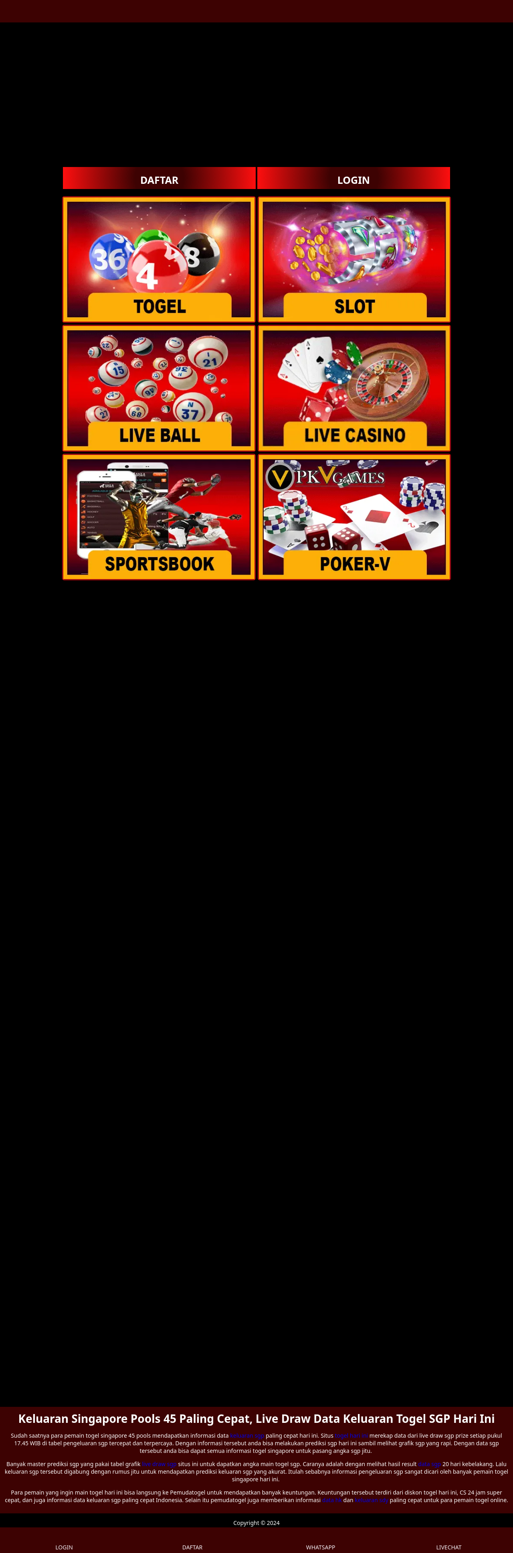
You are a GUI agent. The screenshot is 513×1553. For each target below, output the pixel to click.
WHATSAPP (320, 1540)
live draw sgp (159, 1464)
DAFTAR (159, 180)
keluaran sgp (247, 1435)
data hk (332, 1500)
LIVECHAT (448, 1540)
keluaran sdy (371, 1500)
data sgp (429, 1464)
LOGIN (353, 180)
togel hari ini (351, 1435)
